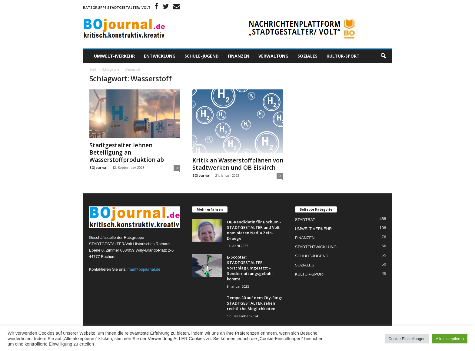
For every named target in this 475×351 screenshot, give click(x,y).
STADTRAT (305, 219)
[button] (383, 56)
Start (92, 69)
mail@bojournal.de (144, 269)
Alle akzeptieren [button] (450, 338)
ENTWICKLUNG (159, 56)
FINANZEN (238, 56)
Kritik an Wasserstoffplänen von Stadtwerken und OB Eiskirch (237, 164)
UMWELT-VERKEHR (313, 228)
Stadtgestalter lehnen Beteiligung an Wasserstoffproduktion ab (126, 152)
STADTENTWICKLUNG (316, 247)
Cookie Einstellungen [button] (406, 338)
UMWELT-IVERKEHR (114, 56)
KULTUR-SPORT (343, 56)
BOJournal (98, 167)
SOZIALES (307, 56)
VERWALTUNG (273, 56)
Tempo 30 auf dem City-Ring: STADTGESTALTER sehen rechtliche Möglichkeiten (254, 303)
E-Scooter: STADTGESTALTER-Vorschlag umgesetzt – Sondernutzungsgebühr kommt (250, 268)
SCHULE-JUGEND (201, 56)
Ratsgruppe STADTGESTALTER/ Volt (117, 7)
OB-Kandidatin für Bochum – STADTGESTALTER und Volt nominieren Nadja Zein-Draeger (254, 230)
